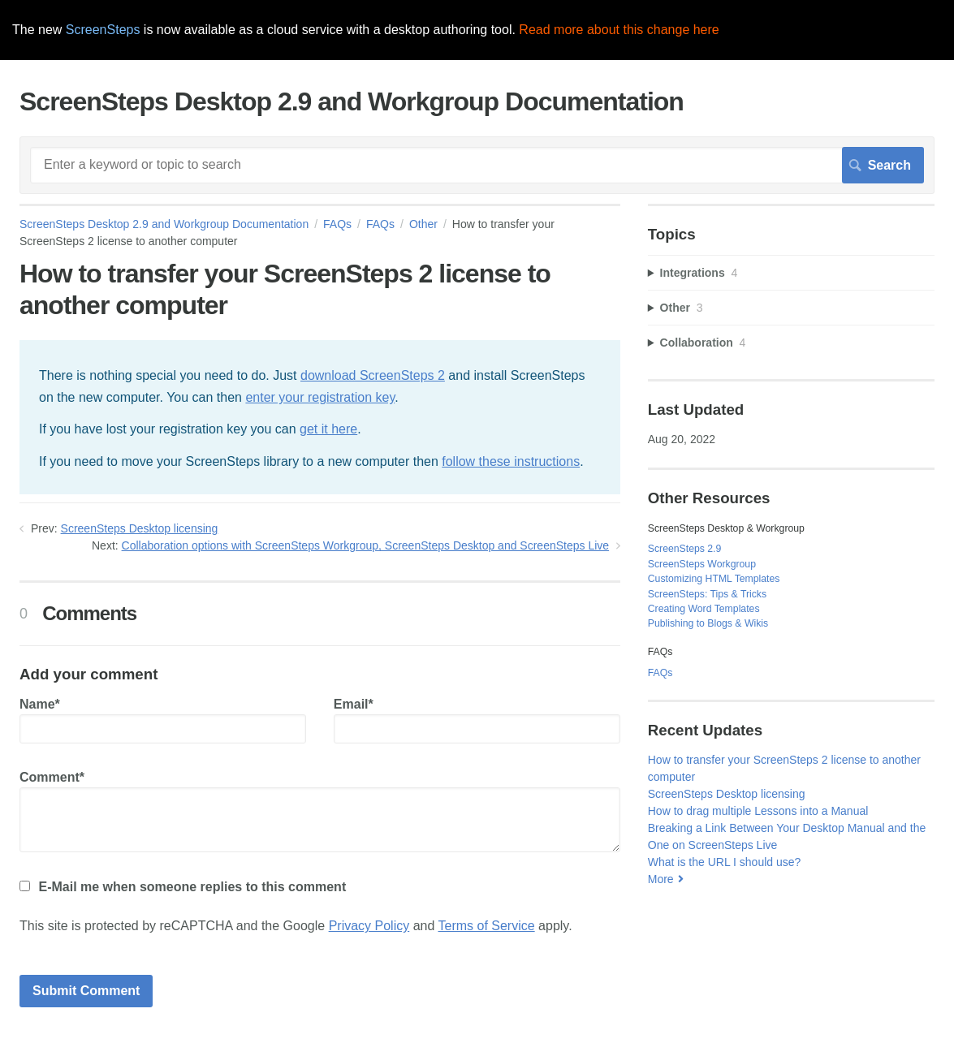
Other (423, 224)
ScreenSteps (103, 30)
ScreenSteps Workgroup (702, 564)
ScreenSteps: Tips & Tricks (707, 594)
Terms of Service (486, 926)
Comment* (319, 811)
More (661, 879)
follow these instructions (511, 461)
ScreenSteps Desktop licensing (139, 528)
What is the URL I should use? (724, 862)
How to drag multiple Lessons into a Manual (758, 810)
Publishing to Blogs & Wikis (708, 623)
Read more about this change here (619, 30)
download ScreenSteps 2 (372, 375)
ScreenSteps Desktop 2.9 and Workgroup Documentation (164, 224)
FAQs (337, 224)
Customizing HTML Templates (714, 578)
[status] (319, 417)
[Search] (477, 165)
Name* (162, 720)
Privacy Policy (369, 926)
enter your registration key (320, 397)
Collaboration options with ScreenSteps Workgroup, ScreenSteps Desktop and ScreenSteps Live (366, 545)
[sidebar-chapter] (791, 273)
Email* (477, 720)
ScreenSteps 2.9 (685, 548)
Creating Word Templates (704, 608)
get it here (328, 429)
